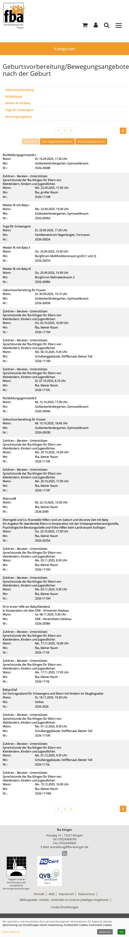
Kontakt (39, 894)
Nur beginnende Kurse (57, 141)
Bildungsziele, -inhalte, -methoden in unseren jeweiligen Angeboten (64, 900)
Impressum (66, 894)
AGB (51, 894)
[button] (96, 26)
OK (121, 931)
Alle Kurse (30, 141)
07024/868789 (67, 839)
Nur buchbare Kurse (91, 141)
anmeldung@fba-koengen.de (69, 847)
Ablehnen (105, 931)
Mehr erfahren (11, 931)
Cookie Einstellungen (64, 907)
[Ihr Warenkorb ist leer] (85, 26)
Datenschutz (86, 894)
